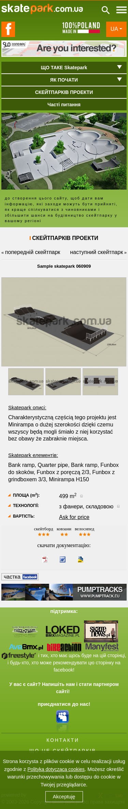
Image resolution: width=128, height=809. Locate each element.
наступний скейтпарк (96, 252)
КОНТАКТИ (62, 740)
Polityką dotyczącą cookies (56, 769)
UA (114, 29)
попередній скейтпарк (32, 252)
